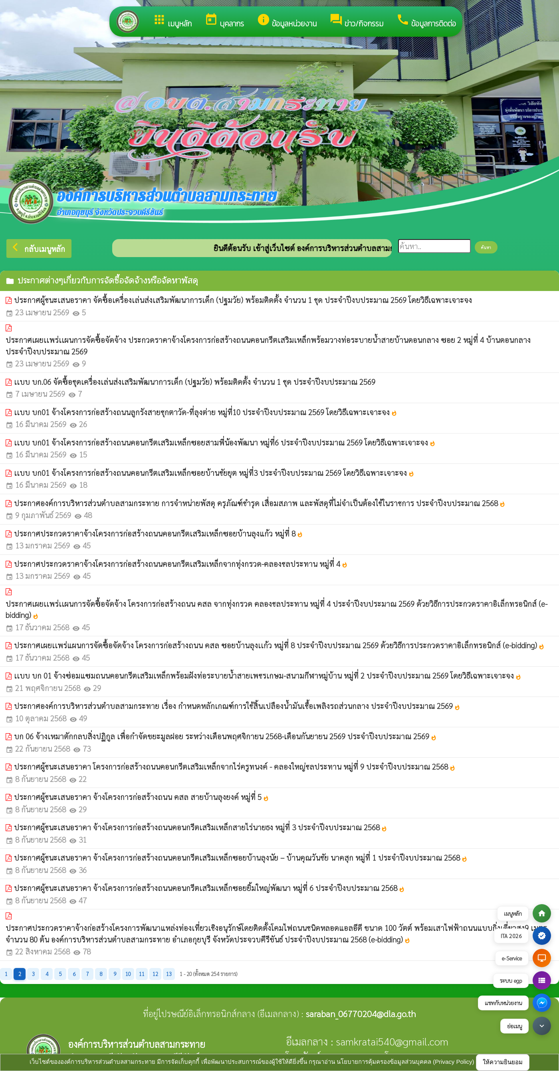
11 (142, 973)
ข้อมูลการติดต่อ (426, 21)
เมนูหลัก (172, 21)
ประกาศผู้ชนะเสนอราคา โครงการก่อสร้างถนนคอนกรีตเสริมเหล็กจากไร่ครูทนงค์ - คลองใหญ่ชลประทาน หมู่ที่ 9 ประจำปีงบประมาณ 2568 (235, 766)
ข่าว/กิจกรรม (356, 21)
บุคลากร (224, 21)
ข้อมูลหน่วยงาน (287, 21)
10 (128, 973)
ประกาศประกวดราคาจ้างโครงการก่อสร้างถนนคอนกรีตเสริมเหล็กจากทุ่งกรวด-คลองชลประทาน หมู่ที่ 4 (181, 563)
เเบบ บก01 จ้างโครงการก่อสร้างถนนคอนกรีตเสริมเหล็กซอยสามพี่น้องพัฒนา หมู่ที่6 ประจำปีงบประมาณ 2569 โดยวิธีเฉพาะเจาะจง (225, 442)
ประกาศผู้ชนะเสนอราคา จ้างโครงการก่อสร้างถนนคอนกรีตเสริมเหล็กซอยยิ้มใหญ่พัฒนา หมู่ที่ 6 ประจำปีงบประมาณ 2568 (209, 888)
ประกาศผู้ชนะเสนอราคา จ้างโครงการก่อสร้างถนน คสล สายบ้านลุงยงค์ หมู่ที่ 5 (141, 797)
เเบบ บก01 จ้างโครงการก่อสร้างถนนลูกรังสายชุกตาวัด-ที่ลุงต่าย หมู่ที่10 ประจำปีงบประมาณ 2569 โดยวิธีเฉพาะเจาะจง (205, 412)
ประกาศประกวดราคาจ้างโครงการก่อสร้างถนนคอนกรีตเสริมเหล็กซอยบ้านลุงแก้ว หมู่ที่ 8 (158, 533)
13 (169, 973)
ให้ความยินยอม (503, 1062)
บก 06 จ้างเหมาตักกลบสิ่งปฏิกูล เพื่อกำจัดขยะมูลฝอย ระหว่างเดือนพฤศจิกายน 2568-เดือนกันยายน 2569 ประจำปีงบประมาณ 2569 (225, 736)
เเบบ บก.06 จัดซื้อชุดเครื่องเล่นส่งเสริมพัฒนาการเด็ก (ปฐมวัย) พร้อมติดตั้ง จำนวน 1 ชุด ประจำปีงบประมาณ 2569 (194, 381)
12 (155, 973)
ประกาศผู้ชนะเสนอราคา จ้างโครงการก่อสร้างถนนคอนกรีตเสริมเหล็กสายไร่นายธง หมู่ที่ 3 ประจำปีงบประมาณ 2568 (200, 827)
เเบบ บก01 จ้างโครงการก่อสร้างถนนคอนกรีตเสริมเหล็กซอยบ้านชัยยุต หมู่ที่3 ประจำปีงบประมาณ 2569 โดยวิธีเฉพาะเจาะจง (214, 472)
